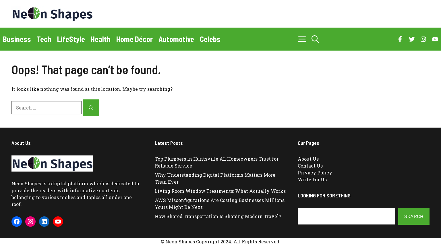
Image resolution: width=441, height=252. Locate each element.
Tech (44, 38)
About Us (308, 159)
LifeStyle (71, 38)
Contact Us (310, 166)
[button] (315, 39)
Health (101, 38)
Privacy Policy (315, 173)
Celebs (210, 38)
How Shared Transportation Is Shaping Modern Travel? (218, 216)
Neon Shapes (26, 183)
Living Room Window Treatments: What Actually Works (220, 191)
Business (17, 38)
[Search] (91, 107)
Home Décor (134, 38)
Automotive (176, 38)
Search (413, 216)
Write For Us (312, 179)
